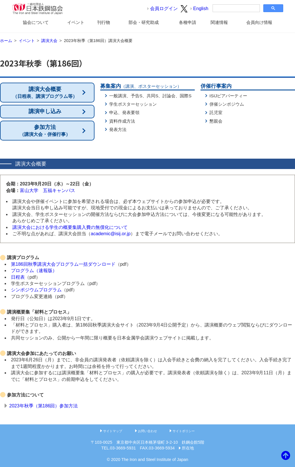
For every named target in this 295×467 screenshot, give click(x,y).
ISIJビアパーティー (228, 95)
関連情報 (219, 22)
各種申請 (187, 22)
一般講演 (117, 95)
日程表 (18, 277)
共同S (152, 95)
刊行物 (103, 22)
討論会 (168, 95)
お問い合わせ (147, 431)
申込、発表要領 (124, 112)
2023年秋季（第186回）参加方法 (43, 405)
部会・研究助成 (143, 22)
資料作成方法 (122, 121)
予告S (136, 95)
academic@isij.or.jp (111, 233)
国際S (185, 95)
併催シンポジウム (226, 104)
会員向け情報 (259, 22)
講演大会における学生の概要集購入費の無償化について (70, 227)
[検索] (235, 8)
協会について (36, 22)
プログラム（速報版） (34, 270)
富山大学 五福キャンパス (47, 190)
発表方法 (117, 129)
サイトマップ (112, 431)
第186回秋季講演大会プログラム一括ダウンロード (63, 264)
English (200, 8)
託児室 (215, 112)
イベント (75, 22)
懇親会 (215, 121)
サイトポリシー (184, 431)
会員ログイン (164, 8)
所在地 (188, 448)
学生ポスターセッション (133, 104)
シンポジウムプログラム (36, 289)
